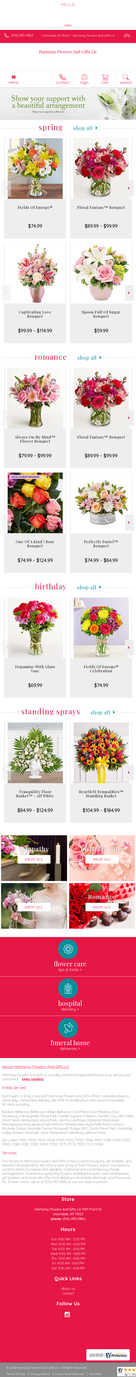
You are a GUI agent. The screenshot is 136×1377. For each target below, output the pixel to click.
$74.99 (35, 226)
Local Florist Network (69, 1374)
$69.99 (35, 685)
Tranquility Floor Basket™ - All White (35, 793)
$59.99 (101, 330)
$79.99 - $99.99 (35, 455)
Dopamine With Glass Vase (35, 668)
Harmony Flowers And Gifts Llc (68, 51)
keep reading (32, 1079)
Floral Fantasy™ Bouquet (101, 207)
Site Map (95, 1374)
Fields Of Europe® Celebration (101, 668)
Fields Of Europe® (35, 207)
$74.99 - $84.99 (101, 560)
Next (129, 188)
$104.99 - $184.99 (101, 810)
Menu (13, 82)
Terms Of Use (15, 1374)
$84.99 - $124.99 (35, 810)
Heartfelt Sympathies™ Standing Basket (101, 793)
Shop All (83, 128)
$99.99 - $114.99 (35, 330)
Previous (6, 188)
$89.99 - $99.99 (101, 226)
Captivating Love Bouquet (35, 314)
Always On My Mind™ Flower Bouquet (35, 439)
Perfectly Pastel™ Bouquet (101, 543)
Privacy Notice (40, 1374)
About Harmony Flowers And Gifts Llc (35, 1066)
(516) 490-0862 (22, 35)
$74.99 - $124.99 (35, 560)
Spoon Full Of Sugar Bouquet (101, 314)
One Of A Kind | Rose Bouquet (35, 543)
